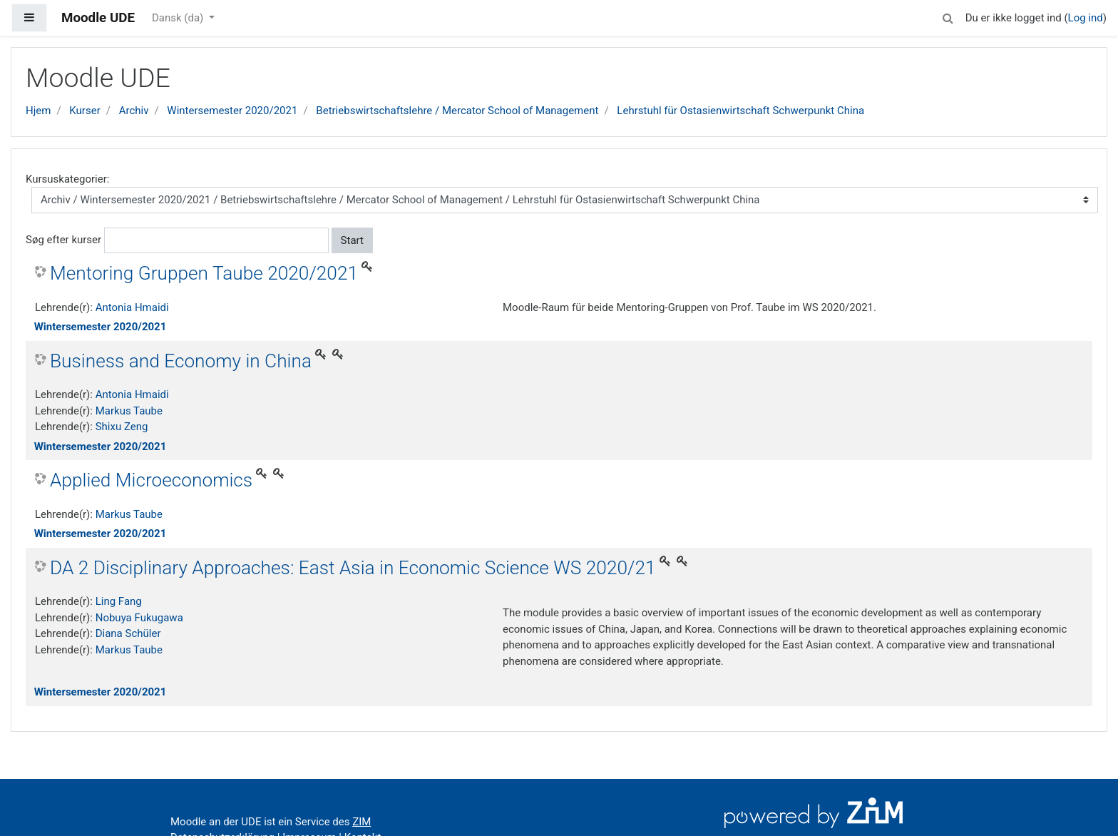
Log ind (1085, 17)
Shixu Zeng (122, 426)
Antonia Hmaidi (132, 307)
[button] (948, 16)
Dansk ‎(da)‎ (179, 17)
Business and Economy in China (181, 361)
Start (352, 240)
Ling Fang (119, 601)
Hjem (38, 110)
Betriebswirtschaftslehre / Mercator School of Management (457, 110)
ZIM (361, 821)
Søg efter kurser (63, 239)
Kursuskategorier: (67, 179)
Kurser (84, 110)
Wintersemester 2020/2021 (232, 110)
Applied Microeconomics (151, 480)
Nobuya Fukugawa (139, 617)
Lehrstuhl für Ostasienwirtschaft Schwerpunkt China (740, 110)
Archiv (134, 110)
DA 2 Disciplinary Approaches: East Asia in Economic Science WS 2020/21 (353, 567)
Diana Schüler (128, 633)
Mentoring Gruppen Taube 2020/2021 (204, 273)
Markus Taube (129, 410)
